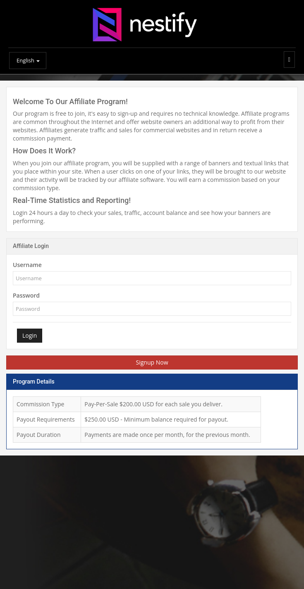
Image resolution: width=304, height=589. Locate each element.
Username (27, 265)
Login (29, 335)
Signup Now (152, 362)
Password (26, 295)
